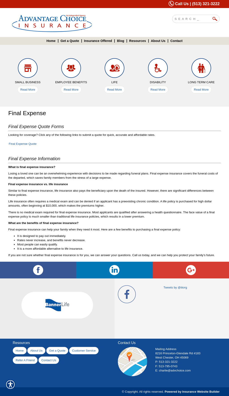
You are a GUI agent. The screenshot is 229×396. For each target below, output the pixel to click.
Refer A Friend (25, 360)
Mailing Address (165, 349)
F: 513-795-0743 (166, 366)
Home (20, 350)
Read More (27, 89)
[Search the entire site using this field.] (193, 18)
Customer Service (84, 350)
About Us (36, 350)
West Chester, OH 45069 (172, 357)
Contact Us (48, 360)
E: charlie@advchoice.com (173, 370)
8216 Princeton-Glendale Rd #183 (178, 353)
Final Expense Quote (22, 143)
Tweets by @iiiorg (175, 287)
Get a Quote (57, 350)
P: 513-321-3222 (166, 361)
